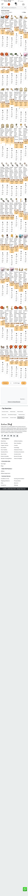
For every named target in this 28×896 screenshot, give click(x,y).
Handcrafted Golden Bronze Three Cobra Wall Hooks (16, 277)
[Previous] (5, 383)
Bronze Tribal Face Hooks (6, 241)
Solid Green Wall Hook (20, 241)
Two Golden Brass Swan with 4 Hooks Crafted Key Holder (25, 25)
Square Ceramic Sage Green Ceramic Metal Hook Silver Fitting (12, 208)
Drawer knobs (13, 417)
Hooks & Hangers (18, 458)
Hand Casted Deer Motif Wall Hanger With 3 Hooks (25, 277)
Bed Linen (4, 414)
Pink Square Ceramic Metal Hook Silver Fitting (25, 171)
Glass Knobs (3, 454)
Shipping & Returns (5, 480)
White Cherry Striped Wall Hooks (25, 241)
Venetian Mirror (4, 452)
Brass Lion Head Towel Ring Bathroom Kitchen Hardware (21, 135)
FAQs (2, 483)
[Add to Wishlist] (3, 18)
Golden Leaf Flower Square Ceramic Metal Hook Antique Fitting (12, 173)
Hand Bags (16, 447)
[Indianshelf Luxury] (20, 1)
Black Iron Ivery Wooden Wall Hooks (2, 313)
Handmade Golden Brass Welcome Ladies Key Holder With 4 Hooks (21, 278)
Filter (24, 12)
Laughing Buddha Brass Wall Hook (16, 205)
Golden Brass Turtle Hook (2, 241)
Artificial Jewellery (18, 441)
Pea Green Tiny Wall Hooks (7, 274)
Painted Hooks (22, 414)
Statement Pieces (18, 449)
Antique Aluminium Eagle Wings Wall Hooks (2, 23)
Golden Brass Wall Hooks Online (16, 241)
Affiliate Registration (5, 473)
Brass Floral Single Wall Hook (11, 95)
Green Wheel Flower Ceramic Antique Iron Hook (21, 353)
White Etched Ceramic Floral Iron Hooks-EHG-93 (21, 61)
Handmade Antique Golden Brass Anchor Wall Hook (12, 24)
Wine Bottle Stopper (12, 414)
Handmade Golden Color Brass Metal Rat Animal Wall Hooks (25, 317)
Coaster (16, 445)
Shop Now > (22, 399)
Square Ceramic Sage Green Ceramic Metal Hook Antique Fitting (2, 208)
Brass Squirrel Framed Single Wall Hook (2, 132)
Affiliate (2, 471)
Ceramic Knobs (5, 411)
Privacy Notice (17, 480)
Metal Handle (20, 411)
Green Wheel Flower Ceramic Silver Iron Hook (25, 353)
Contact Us (3, 485)
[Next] (23, 383)
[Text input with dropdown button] (15, 7)
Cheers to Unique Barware (14, 402)
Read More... (21, 417)
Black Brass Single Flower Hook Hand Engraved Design (7, 97)
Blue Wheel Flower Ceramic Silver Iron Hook (16, 353)
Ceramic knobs (17, 454)
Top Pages (3, 463)
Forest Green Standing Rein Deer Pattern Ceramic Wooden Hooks (16, 316)
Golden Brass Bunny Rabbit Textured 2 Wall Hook (21, 24)
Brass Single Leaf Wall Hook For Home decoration (2, 96)
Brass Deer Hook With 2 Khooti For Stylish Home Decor (11, 316)
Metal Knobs (12, 411)
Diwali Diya (3, 441)
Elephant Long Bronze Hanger (2, 352)
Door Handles (4, 449)
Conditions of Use (5, 478)
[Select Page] (11, 383)
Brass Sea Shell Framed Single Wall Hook (7, 132)
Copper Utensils (4, 445)
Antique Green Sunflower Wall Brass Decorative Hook (12, 61)
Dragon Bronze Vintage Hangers (7, 352)
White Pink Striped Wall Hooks (2, 275)
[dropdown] (2, 7)
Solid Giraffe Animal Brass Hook (15, 22)
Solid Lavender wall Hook (25, 59)
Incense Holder (5, 417)
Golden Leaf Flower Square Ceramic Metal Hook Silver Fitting (21, 173)
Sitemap (16, 485)
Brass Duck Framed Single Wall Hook (20, 96)
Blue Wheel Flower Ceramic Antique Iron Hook (12, 353)
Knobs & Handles (5, 456)
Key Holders (3, 447)
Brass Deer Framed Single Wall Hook (11, 132)
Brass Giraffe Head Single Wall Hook (20, 206)
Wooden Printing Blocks (6, 458)
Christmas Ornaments (19, 452)
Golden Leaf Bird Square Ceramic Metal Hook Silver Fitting (7, 172)
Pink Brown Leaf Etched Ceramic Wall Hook (12, 276)
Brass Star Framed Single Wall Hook (25, 96)
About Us (16, 483)
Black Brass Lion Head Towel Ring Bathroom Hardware (16, 135)
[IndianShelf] (7, 1)
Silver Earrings (4, 443)
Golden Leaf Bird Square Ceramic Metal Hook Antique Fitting (25, 133)
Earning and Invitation (19, 478)
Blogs (2, 466)
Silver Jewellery (17, 443)
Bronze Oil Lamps (18, 456)
